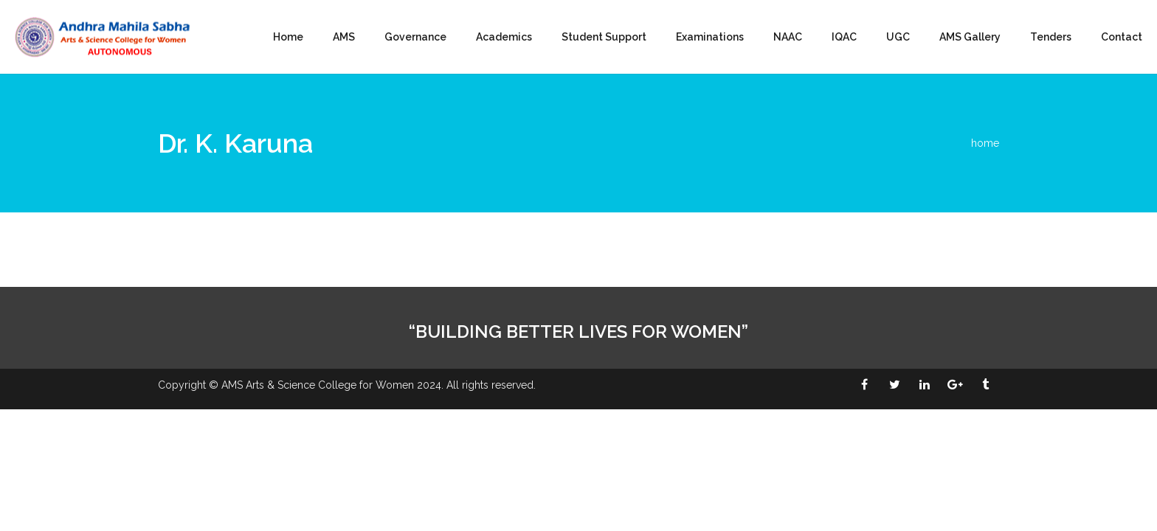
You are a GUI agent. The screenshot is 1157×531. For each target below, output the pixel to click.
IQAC (844, 37)
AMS (344, 37)
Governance (415, 37)
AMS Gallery (970, 37)
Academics (504, 37)
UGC (898, 37)
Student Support (604, 37)
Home (288, 37)
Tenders (1050, 37)
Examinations (710, 37)
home (985, 143)
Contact (1121, 37)
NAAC (787, 37)
